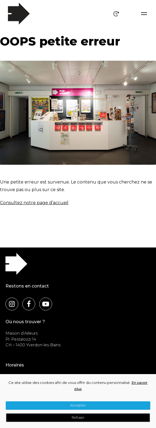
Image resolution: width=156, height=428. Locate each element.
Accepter (78, 405)
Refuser (78, 417)
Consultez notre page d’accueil (34, 202)
